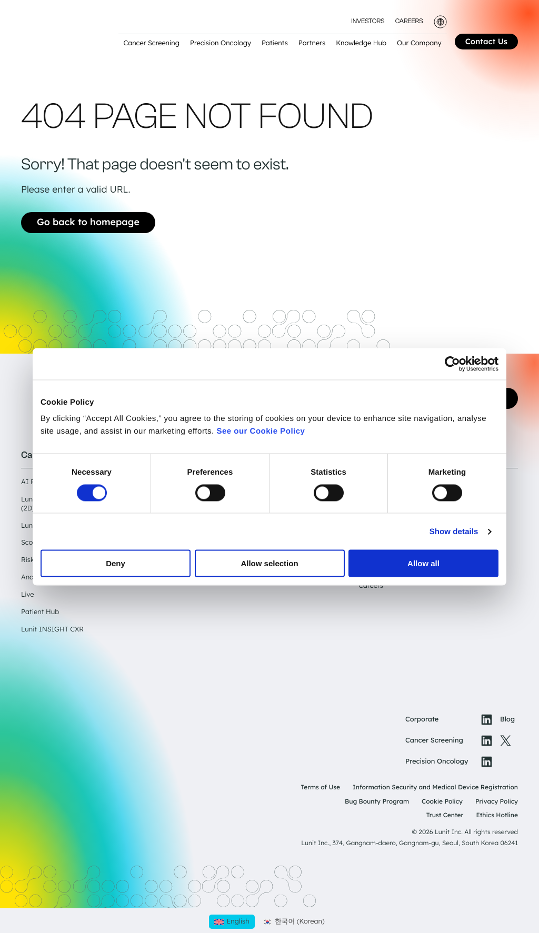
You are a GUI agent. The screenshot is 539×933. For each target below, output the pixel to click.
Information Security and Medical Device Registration (435, 787)
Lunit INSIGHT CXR (52, 629)
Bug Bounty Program (377, 801)
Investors (367, 21)
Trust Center (445, 815)
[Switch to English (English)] (231, 922)
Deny (115, 563)
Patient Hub (40, 612)
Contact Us (486, 41)
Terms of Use (320, 787)
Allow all (423, 563)
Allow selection (269, 563)
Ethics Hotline (497, 815)
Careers (409, 21)
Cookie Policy (442, 801)
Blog (507, 719)
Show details (454, 531)
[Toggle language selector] (440, 21)
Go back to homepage (88, 222)
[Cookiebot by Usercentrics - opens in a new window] (452, 364)
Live (27, 594)
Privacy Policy (496, 801)
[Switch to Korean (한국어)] (293, 922)
